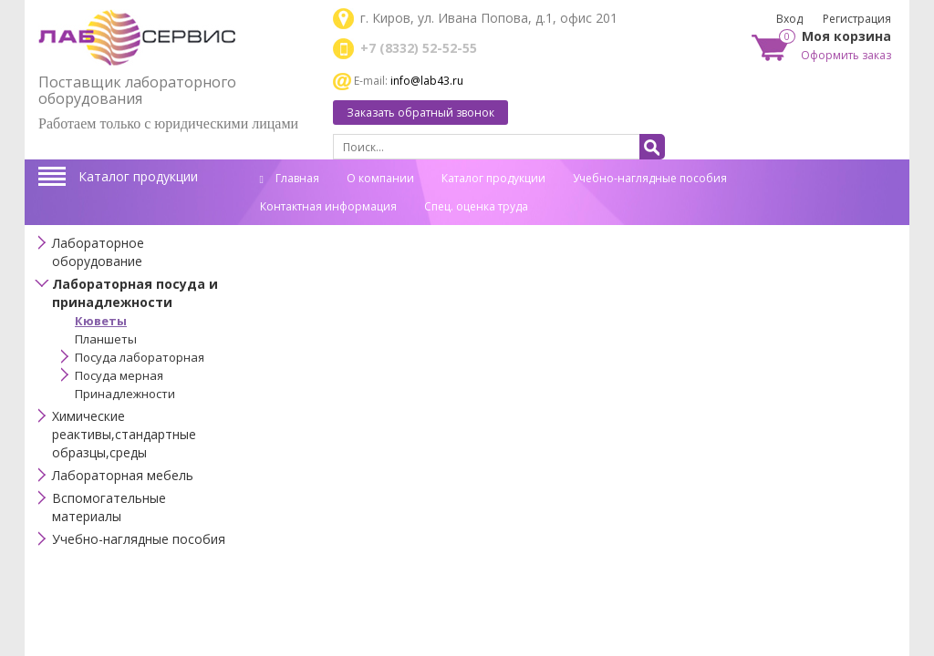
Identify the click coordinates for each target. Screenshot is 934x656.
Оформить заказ (846, 55)
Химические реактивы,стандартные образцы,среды (124, 434)
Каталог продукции (138, 176)
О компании (380, 178)
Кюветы (101, 321)
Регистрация (857, 18)
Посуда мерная (119, 375)
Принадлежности (125, 393)
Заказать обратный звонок (420, 112)
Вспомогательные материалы (109, 507)
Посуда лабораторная (139, 357)
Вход (789, 18)
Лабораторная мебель (122, 475)
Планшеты (106, 339)
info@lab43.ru (426, 80)
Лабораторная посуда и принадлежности (135, 293)
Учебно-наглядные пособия (650, 178)
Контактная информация (328, 206)
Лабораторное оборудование (98, 252)
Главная (289, 178)
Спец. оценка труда (476, 206)
